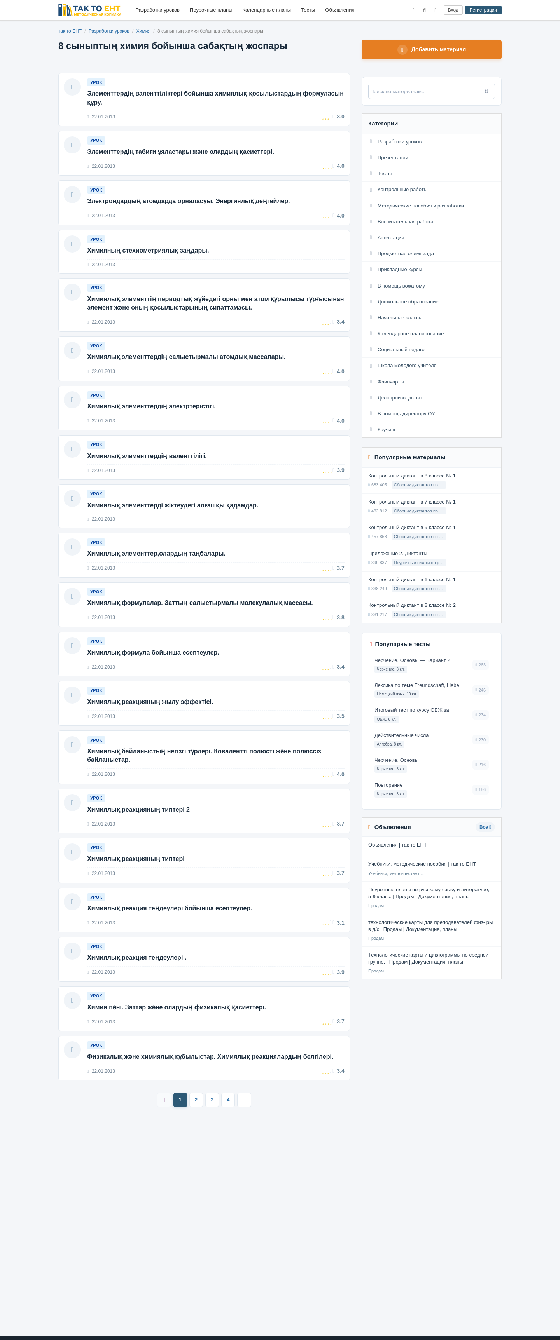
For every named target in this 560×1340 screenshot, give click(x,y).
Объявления (339, 10)
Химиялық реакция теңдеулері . (137, 996)
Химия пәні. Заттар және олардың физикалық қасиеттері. (177, 1047)
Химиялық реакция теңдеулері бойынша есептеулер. (171, 944)
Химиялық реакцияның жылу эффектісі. (151, 729)
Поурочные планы (211, 10)
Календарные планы (267, 10)
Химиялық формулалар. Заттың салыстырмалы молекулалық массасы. (201, 626)
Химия (144, 31)
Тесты (308, 10)
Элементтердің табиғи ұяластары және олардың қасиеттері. (181, 155)
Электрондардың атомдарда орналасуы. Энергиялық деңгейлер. (189, 206)
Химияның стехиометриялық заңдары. (149, 258)
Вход (453, 10)
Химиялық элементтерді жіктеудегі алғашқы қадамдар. (173, 524)
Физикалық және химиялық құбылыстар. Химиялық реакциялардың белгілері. (211, 1099)
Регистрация (483, 10)
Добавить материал (431, 50)
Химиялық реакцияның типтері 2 (139, 841)
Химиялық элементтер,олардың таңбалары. (157, 574)
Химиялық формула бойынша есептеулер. (154, 677)
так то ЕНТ (70, 31)
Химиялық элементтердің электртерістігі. (152, 420)
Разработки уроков (158, 10)
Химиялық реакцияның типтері (137, 893)
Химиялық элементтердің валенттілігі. (148, 472)
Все (485, 828)
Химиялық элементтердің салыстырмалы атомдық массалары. (187, 369)
